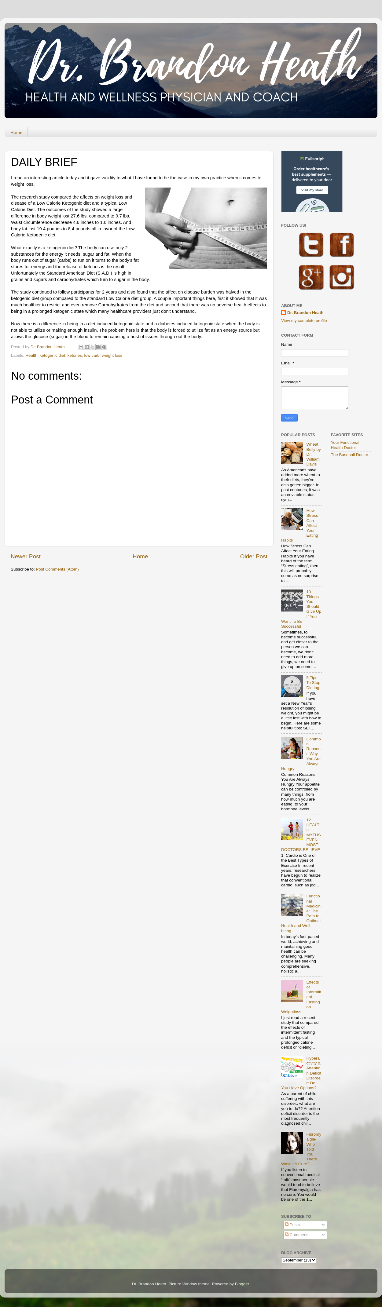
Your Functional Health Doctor (345, 445)
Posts (292, 1224)
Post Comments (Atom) (57, 569)
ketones (75, 355)
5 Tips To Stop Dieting (313, 682)
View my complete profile (304, 320)
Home (16, 132)
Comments (297, 1234)
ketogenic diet (52, 355)
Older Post (253, 556)
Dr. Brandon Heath (305, 312)
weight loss (112, 355)
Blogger (242, 1284)
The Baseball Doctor (349, 454)
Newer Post (26, 556)
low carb (91, 355)
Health (31, 355)
